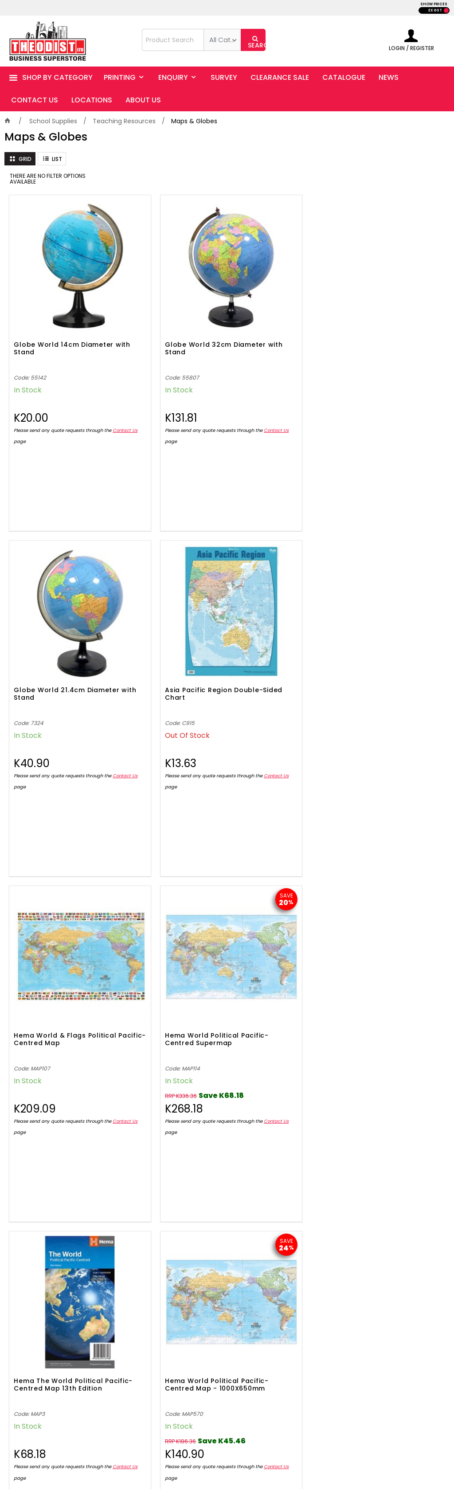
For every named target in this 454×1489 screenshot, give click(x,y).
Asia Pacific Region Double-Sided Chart (383, 309)
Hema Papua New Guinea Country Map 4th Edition (58, 920)
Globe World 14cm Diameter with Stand (50, 309)
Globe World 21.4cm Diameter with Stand (272, 309)
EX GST (435, 10)
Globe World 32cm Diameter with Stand (161, 309)
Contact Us (34, 401)
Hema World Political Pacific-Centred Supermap (162, 618)
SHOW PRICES (433, 4)
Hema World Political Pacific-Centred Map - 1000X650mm (387, 618)
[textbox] (173, 40)
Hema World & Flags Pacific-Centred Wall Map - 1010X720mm (170, 923)
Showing (227, 1114)
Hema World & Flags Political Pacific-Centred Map (57, 618)
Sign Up (405, 1188)
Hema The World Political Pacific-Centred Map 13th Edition (281, 618)
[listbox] (222, 40)
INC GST (446, 10)
